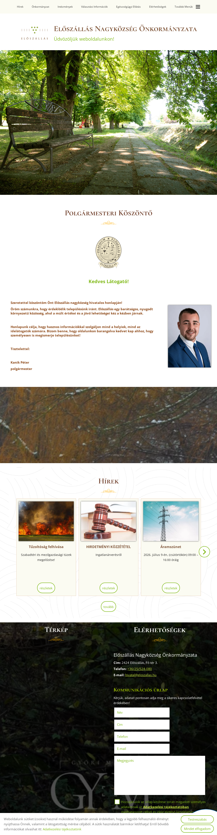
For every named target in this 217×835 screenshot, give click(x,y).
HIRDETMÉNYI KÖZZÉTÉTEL (108, 546)
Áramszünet (169, 546)
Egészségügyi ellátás (128, 6)
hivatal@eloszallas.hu (142, 674)
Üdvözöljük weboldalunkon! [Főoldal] (126, 33)
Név (127, 711)
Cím (166, 711)
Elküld (122, 804)
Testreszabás (197, 819)
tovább (108, 606)
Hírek (20, 6)
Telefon (129, 723)
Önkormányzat (40, 6)
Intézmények (65, 6)
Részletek (48, 588)
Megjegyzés (126, 735)
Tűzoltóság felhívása (48, 546)
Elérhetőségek (157, 6)
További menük (187, 7)
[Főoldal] (29, 33)
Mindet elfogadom (197, 829)
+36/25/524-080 (141, 668)
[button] (203, 553)
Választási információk (94, 6)
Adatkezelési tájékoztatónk (62, 829)
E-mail (173, 723)
